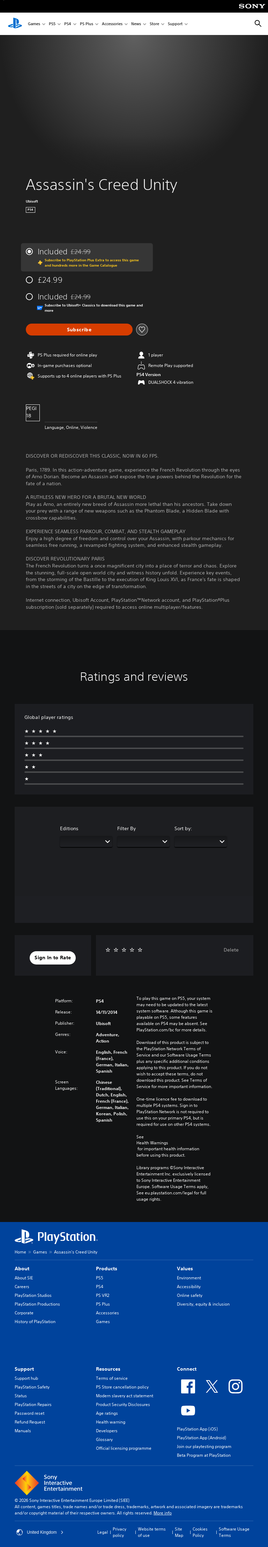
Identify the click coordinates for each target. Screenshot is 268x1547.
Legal (102, 1532)
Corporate (24, 1313)
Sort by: (183, 828)
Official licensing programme (123, 1448)
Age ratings (107, 1413)
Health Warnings (152, 1143)
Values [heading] (185, 1268)
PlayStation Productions (37, 1304)
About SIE (24, 1278)
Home (20, 1252)
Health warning (110, 1422)
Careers (22, 1287)
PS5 (52, 24)
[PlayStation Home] (15, 23)
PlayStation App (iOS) (197, 1429)
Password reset (29, 1413)
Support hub (26, 1378)
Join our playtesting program (204, 1446)
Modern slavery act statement (124, 1396)
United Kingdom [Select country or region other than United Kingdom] (40, 1532)
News (136, 24)
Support (175, 24)
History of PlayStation (35, 1322)
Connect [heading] (186, 1369)
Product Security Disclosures (123, 1404)
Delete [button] (231, 950)
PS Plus (86, 24)
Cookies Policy (200, 1532)
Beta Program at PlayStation (204, 1455)
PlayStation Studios (33, 1295)
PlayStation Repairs (33, 1404)
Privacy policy (119, 1532)
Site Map (179, 1532)
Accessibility (189, 1287)
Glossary (104, 1439)
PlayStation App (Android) (201, 1438)
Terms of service (112, 1378)
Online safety (189, 1295)
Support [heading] (24, 1369)
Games (34, 24)
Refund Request (30, 1422)
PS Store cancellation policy (122, 1387)
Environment (189, 1278)
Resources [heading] (108, 1369)
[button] (52, 958)
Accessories (112, 24)
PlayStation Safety (32, 1387)
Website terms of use (152, 1532)
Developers (107, 1431)
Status (21, 1396)
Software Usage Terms (234, 1532)
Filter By (126, 828)
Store (154, 24)
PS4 (67, 24)
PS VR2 (102, 1295)
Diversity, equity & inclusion (203, 1304)
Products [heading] (106, 1268)
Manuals (23, 1431)
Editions (69, 828)
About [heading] (22, 1268)
